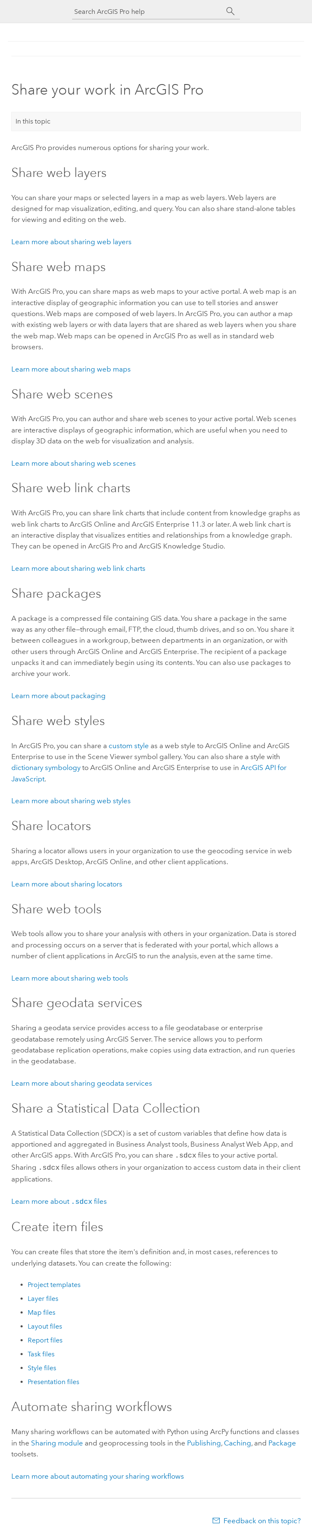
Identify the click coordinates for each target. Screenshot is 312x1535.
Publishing (204, 1440)
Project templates (54, 1282)
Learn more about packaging (58, 695)
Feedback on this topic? (262, 1518)
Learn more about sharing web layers (71, 241)
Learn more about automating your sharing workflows (97, 1473)
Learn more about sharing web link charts (78, 568)
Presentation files (53, 1379)
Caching (237, 1440)
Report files (45, 1338)
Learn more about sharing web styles (71, 801)
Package (282, 1440)
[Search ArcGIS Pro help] (147, 11)
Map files (41, 1310)
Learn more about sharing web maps (71, 369)
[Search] (230, 11)
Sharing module (57, 1440)
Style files (42, 1365)
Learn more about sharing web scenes (73, 463)
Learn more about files (59, 1199)
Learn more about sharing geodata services (81, 1083)
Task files (41, 1352)
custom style (129, 745)
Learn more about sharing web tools (69, 978)
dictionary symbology (46, 767)
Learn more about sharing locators (66, 884)
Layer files (43, 1296)
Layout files (45, 1324)
